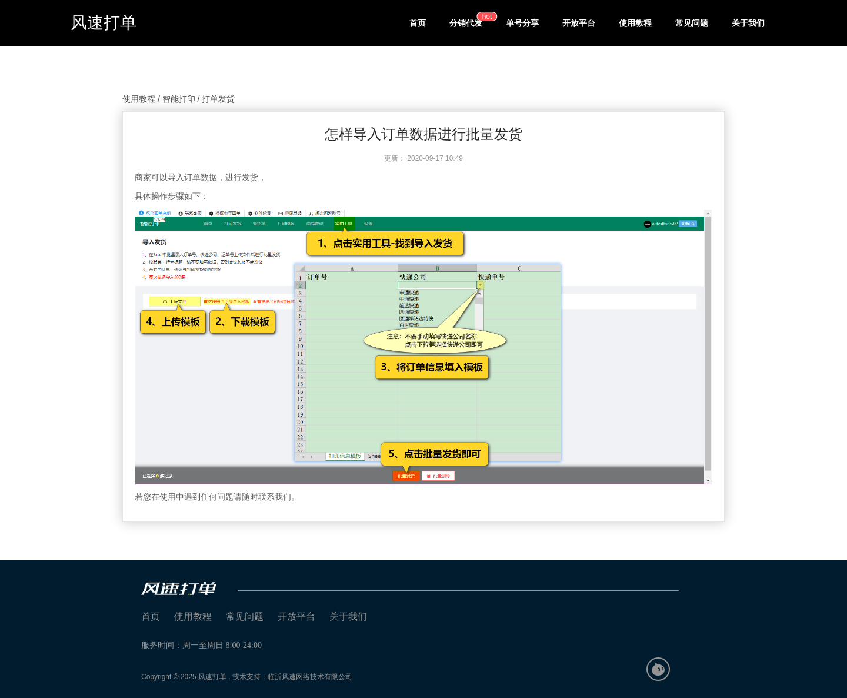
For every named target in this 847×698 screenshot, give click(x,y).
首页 (417, 23)
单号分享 (522, 23)
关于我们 (748, 23)
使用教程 (635, 23)
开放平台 (578, 23)
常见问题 (691, 23)
